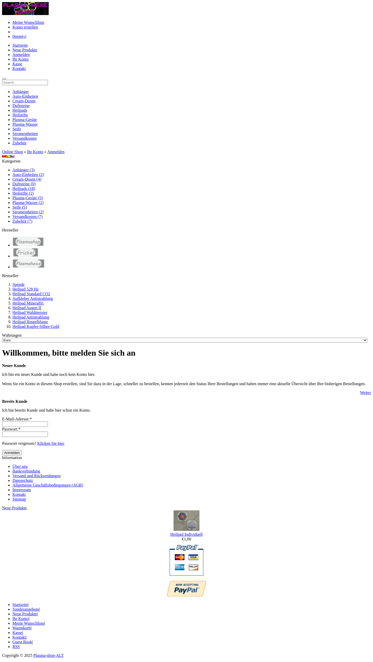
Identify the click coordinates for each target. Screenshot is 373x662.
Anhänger (20, 91)
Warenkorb (21, 628)
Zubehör (19, 143)
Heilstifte (20, 115)
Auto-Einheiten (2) (28, 174)
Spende (18, 284)
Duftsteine (21, 105)
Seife (16, 129)
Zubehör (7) (22, 221)
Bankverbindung (26, 471)
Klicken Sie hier (50, 443)
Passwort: (11, 429)
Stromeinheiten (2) (28, 212)
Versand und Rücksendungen (36, 476)
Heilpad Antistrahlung (30, 317)
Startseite (20, 45)
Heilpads (19, 110)
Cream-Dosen (23, 101)
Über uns (19, 466)
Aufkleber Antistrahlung (32, 298)
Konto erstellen (25, 27)
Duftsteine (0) (23, 184)
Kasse (17, 64)
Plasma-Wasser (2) (28, 202)
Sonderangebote (25, 609)
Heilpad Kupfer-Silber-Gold (35, 326)
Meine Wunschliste (28, 22)
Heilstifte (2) (23, 193)
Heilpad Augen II (26, 308)
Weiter (365, 392)
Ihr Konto (20, 59)
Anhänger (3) (23, 170)
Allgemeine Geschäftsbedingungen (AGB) (47, 485)
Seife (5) (19, 207)
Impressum (21, 490)
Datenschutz (22, 480)
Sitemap (19, 499)
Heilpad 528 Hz (25, 289)
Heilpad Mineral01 (28, 303)
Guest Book (22, 642)
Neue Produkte (24, 50)
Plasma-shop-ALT (48, 655)
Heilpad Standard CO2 (31, 294)
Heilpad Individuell (186, 534)
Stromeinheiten (25, 133)
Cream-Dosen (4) (26, 179)
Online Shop (12, 152)
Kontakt (19, 68)
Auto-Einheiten (25, 96)
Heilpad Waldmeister (29, 312)
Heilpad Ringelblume (30, 322)
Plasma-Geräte (24, 119)
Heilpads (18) (23, 188)
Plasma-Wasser (25, 124)
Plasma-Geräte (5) (27, 198)
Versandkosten (24, 138)
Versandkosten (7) (27, 216)
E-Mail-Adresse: (17, 419)
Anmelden (21, 54)
